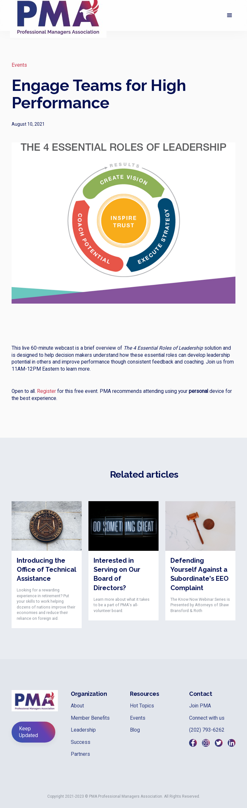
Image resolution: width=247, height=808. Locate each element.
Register (46, 391)
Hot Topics (142, 706)
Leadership (83, 730)
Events (19, 65)
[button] (229, 15)
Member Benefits (90, 718)
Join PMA (200, 706)
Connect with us (206, 718)
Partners (80, 754)
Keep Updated (28, 732)
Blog (135, 730)
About (77, 706)
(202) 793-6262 (206, 730)
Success (80, 742)
